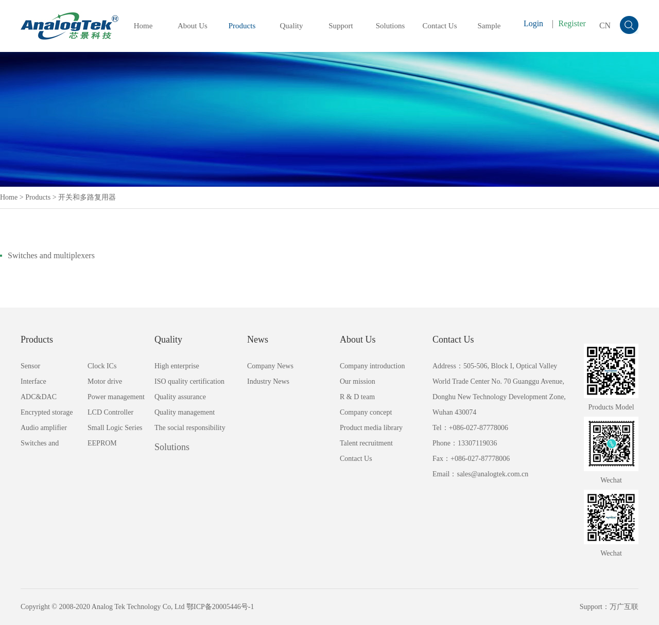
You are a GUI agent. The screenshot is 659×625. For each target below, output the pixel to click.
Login (533, 23)
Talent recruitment (366, 443)
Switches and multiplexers (51, 255)
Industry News (268, 381)
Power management (116, 397)
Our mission (357, 381)
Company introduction (372, 366)
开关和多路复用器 (87, 197)
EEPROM (102, 443)
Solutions (390, 26)
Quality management (184, 412)
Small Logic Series (115, 428)
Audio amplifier (44, 428)
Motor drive (105, 381)
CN (605, 25)
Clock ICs (102, 366)
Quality (291, 26)
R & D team (357, 397)
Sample (489, 26)
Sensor (30, 366)
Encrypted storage (47, 412)
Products (242, 26)
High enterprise (176, 366)
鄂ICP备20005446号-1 (220, 607)
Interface (33, 381)
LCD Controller (110, 412)
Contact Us (439, 26)
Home (143, 26)
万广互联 (624, 607)
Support (340, 26)
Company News (270, 366)
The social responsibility (190, 428)
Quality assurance (180, 397)
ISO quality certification (189, 381)
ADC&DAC (39, 397)
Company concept (366, 412)
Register (572, 23)
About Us (192, 26)
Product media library (371, 428)
